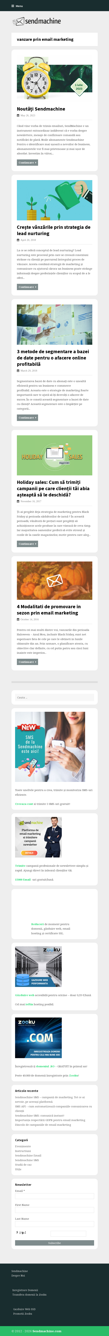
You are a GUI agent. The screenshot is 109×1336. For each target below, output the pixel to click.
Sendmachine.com (47, 1331)
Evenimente (23, 1146)
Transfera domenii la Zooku (29, 1294)
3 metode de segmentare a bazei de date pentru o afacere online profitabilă (53, 357)
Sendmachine (19, 1271)
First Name (22, 1205)
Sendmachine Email (28, 1155)
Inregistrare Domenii (25, 1290)
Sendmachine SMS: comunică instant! (39, 1115)
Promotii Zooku (22, 1313)
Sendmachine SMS (27, 1160)
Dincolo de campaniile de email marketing (43, 1124)
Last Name (22, 1218)
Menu (17, 6)
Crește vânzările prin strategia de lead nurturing (54, 230)
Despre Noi (18, 1275)
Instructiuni (23, 1151)
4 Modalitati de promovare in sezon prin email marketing (49, 609)
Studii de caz (23, 1164)
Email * (20, 1191)
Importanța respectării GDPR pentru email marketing (50, 1120)
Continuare (27, 162)
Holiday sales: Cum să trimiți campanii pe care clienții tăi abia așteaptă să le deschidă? (53, 488)
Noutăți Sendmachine (41, 109)
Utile (18, 1169)
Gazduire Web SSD (24, 1309)
